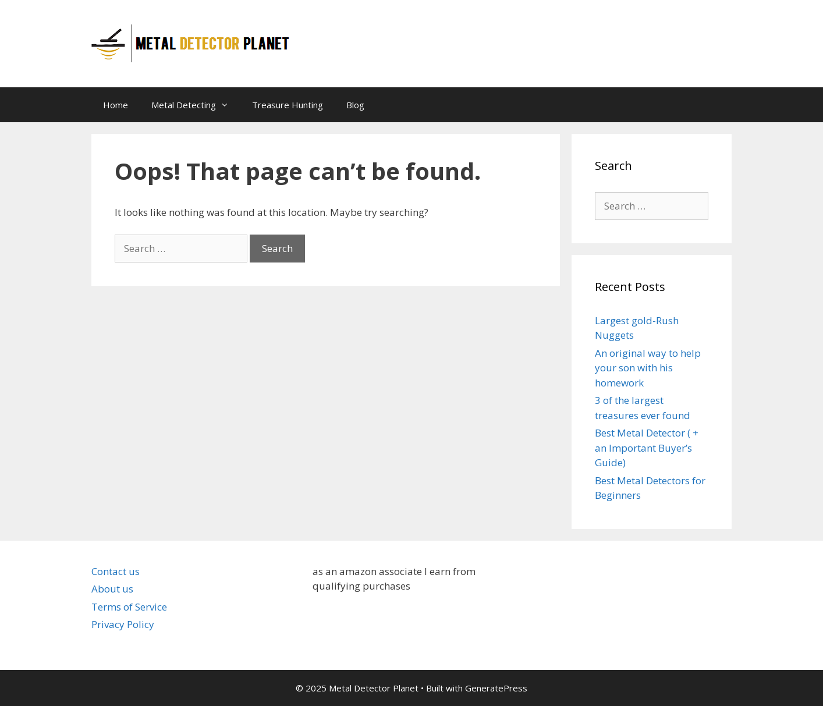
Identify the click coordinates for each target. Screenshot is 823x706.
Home (115, 105)
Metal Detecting (195, 104)
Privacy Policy (122, 624)
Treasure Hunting (287, 105)
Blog (355, 105)
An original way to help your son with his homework (648, 367)
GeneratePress (496, 688)
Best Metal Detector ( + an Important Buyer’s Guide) (646, 447)
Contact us (115, 571)
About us (112, 588)
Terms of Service (129, 606)
